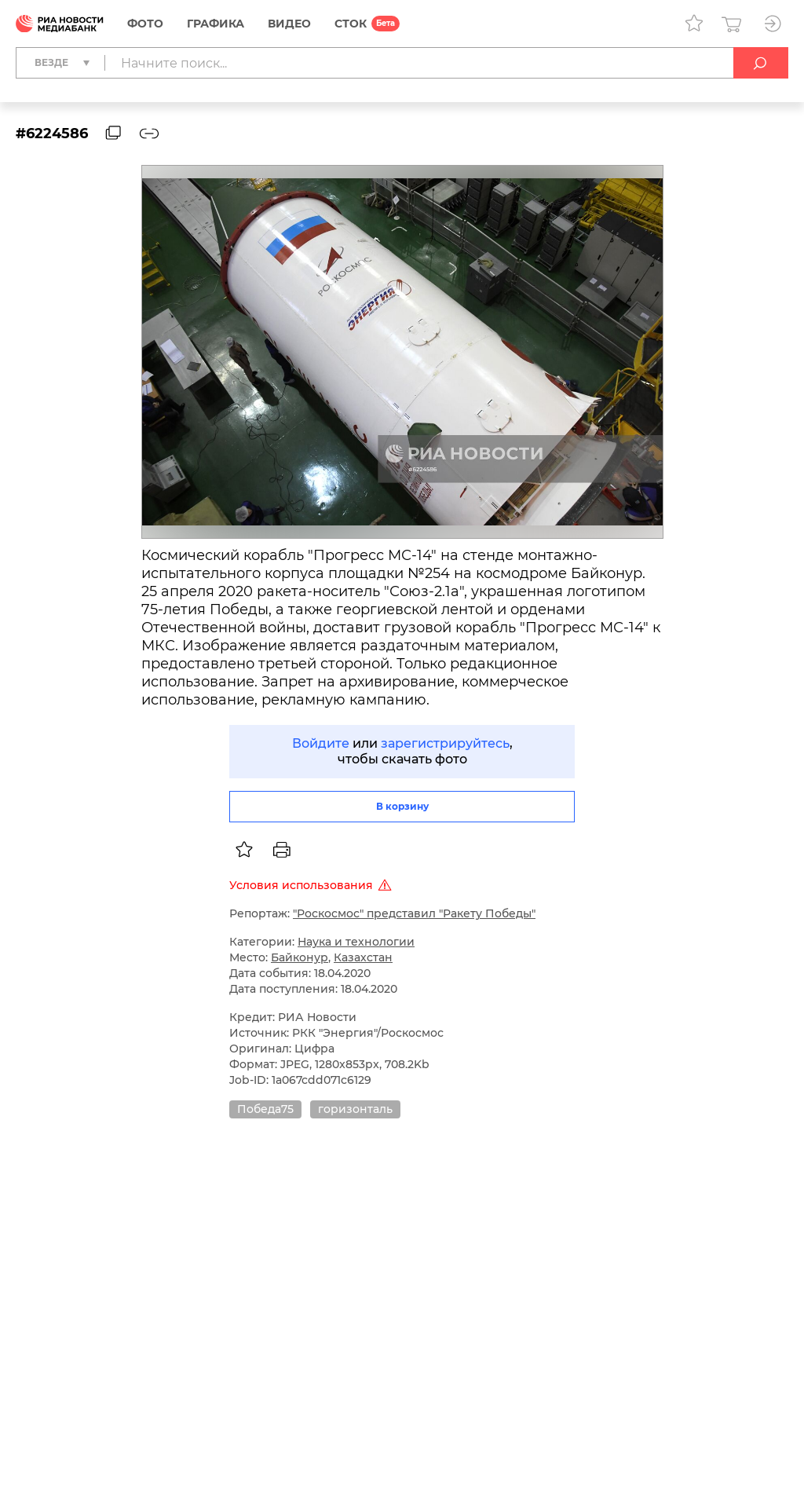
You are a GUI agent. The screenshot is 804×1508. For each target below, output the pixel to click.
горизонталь (355, 1109)
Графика (215, 23)
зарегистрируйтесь (445, 743)
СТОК (350, 23)
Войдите (320, 743)
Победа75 (265, 1109)
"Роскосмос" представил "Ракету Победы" (414, 913)
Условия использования (313, 885)
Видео (289, 23)
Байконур (299, 957)
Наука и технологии (356, 942)
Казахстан (363, 957)
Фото (145, 23)
